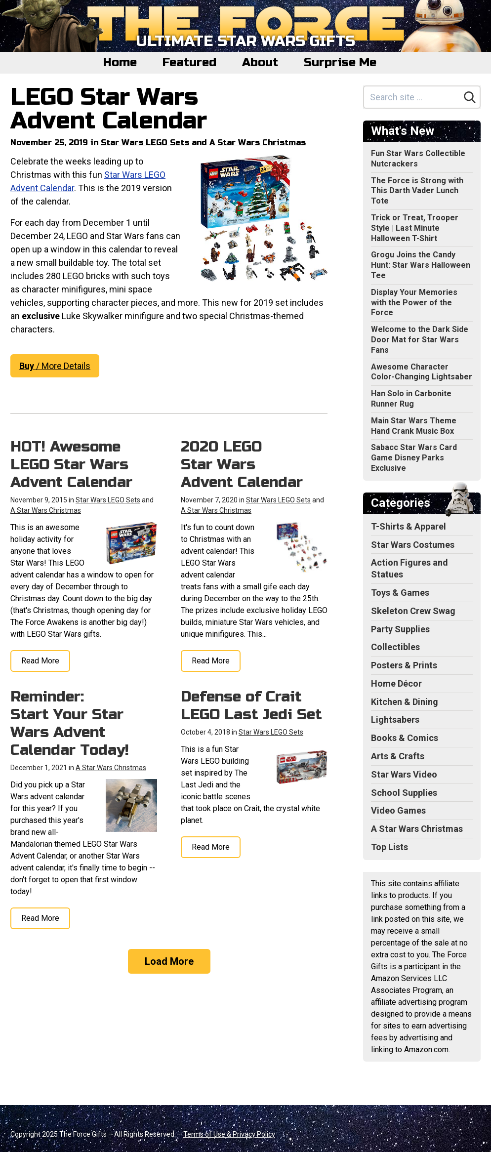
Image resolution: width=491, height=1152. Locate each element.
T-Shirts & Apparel (408, 526)
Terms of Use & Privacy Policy (229, 1134)
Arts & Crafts (397, 756)
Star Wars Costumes (412, 544)
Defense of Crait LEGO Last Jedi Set (251, 705)
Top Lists (389, 847)
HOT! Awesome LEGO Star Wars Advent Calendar (71, 464)
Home (120, 62)
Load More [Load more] (169, 961)
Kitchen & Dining (404, 702)
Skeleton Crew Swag (413, 611)
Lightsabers (395, 719)
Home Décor (396, 683)
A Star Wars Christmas (257, 142)
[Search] (470, 97)
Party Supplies (400, 629)
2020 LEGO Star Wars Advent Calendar (242, 464)
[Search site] (412, 97)
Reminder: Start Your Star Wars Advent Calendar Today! (69, 723)
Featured (189, 62)
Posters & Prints (404, 665)
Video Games (398, 810)
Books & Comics (404, 738)
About (260, 62)
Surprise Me (340, 62)
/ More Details (54, 366)
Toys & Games (400, 592)
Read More (40, 660)
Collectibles (395, 647)
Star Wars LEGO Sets (145, 142)
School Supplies (404, 792)
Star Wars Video (404, 774)
